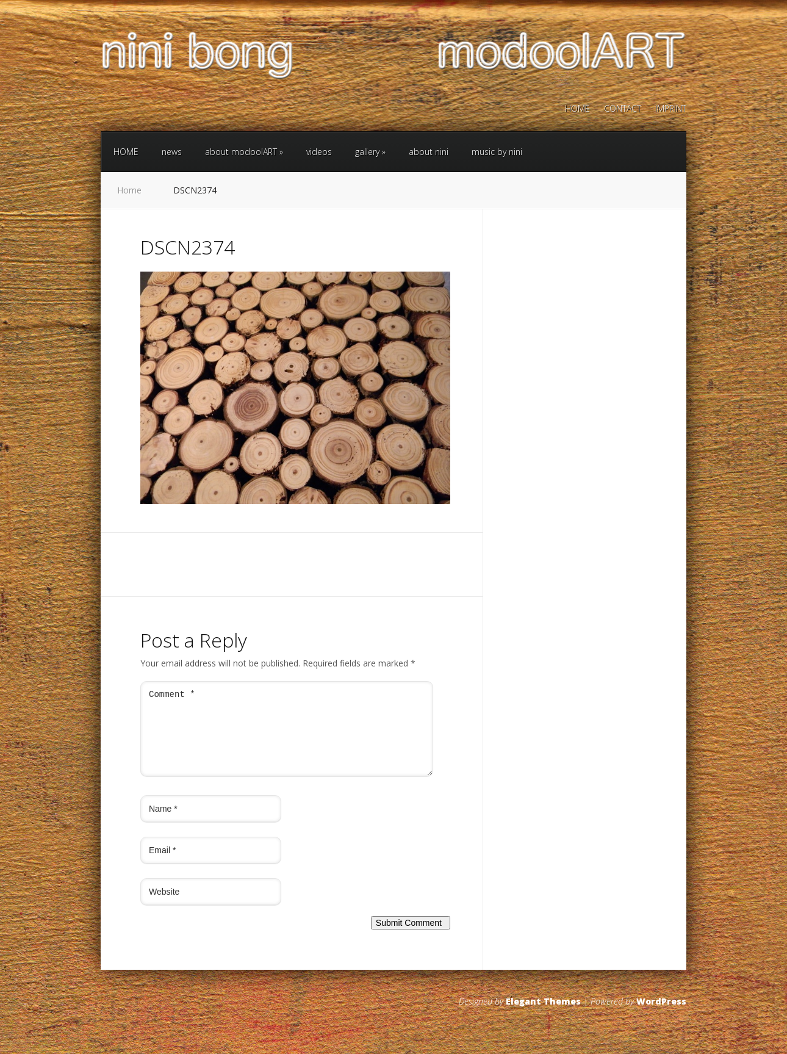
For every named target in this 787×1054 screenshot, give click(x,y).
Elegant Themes (543, 1016)
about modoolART (244, 151)
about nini (428, 151)
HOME (577, 109)
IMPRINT (670, 109)
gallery (370, 151)
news (172, 151)
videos (319, 151)
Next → (203, 518)
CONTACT (622, 109)
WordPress (661, 1016)
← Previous (162, 518)
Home (129, 190)
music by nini (497, 151)
